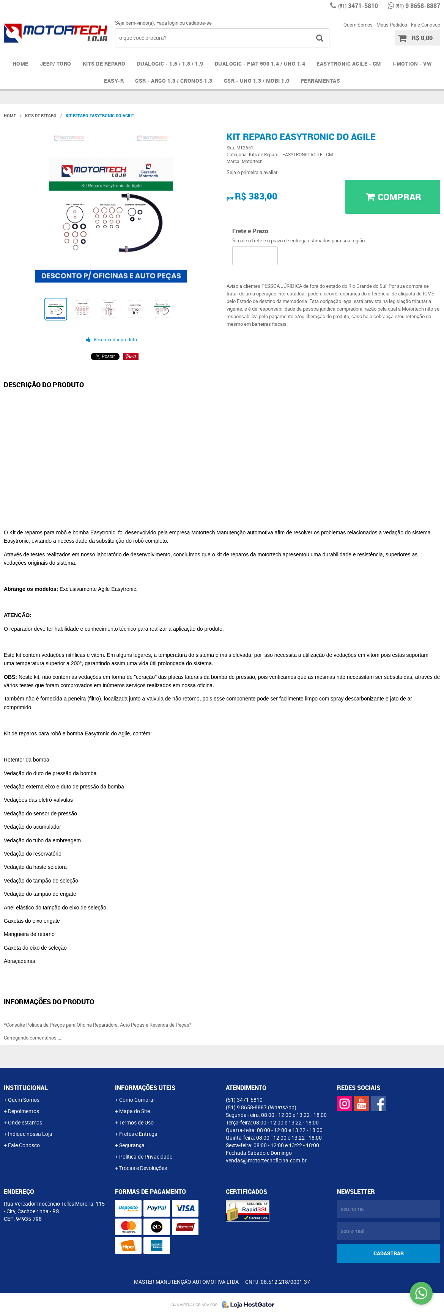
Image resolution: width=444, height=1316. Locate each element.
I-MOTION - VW (412, 63)
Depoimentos (23, 1111)
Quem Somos (358, 24)
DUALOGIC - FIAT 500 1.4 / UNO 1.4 (260, 63)
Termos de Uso (136, 1122)
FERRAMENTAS (320, 80)
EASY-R (114, 80)
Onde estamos (25, 1122)
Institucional (26, 1088)
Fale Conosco (425, 24)
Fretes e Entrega (138, 1133)
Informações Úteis (145, 1088)
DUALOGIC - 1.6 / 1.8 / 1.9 (170, 63)
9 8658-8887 (417, 6)
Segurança (132, 1145)
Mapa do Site (134, 1111)
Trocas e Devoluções (143, 1168)
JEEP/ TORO (55, 63)
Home (20, 63)
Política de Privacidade (145, 1156)
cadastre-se (199, 22)
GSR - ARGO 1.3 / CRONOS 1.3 (174, 80)
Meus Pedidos (391, 24)
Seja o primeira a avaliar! (253, 172)
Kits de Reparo (104, 63)
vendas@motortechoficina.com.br (266, 1160)
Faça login (167, 22)
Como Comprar (137, 1099)
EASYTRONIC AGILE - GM (348, 63)
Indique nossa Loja (30, 1133)
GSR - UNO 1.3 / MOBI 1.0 (257, 80)
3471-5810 (358, 6)
